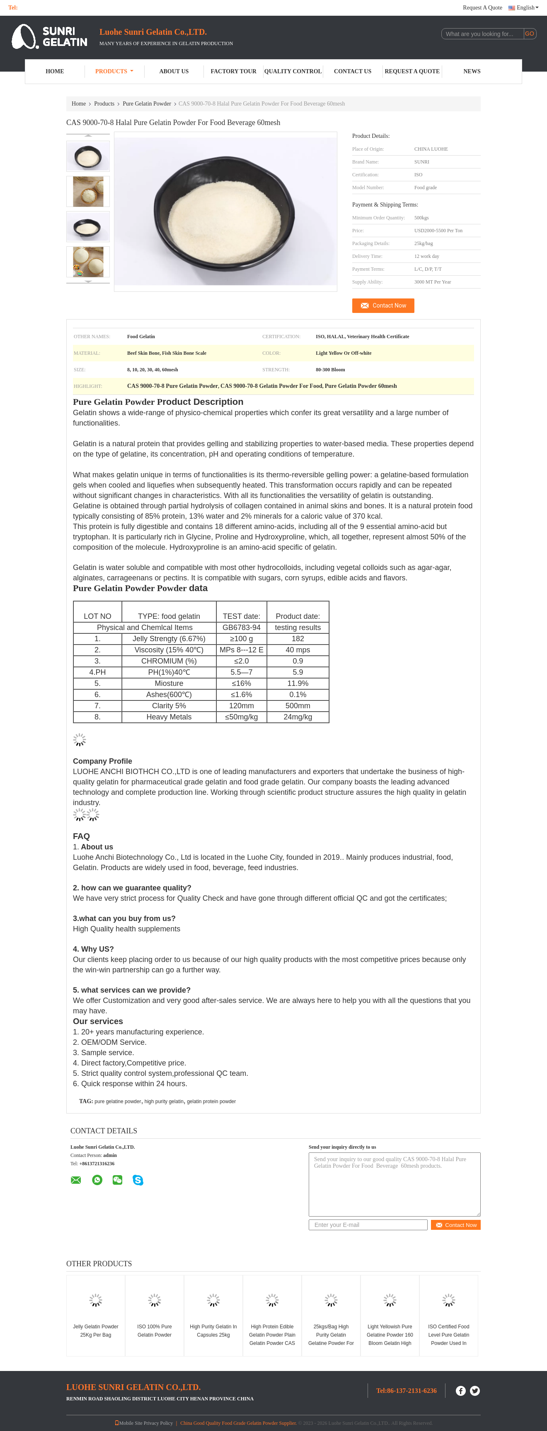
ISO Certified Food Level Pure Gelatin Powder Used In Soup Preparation (448, 1339)
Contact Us (352, 71)
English (528, 8)
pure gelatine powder (117, 1101)
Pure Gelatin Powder (147, 104)
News (472, 71)
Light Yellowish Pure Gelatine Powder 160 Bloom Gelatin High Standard (390, 1339)
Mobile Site (128, 1423)
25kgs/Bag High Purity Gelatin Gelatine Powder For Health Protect (331, 1339)
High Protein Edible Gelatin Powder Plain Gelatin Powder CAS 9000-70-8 (272, 1339)
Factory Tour (233, 71)
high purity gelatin (164, 1101)
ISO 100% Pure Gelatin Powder (154, 1331)
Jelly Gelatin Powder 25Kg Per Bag (95, 1331)
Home (55, 71)
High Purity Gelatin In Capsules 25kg (213, 1331)
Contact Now (390, 305)
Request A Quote (482, 8)
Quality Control (293, 71)
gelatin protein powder (211, 1101)
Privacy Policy (158, 1423)
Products (114, 71)
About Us (174, 71)
